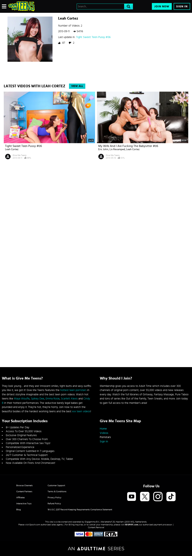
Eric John (103, 149)
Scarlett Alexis (69, 398)
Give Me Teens (19, 155)
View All (77, 86)
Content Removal (96, 527)
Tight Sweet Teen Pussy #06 (93, 37)
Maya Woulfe (22, 398)
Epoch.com (34, 524)
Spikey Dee (37, 398)
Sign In (182, 6)
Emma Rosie (53, 398)
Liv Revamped (117, 149)
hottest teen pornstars (73, 390)
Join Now (161, 6)
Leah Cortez (11, 149)
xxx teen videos (81, 411)
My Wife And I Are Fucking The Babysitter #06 (128, 146)
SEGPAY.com (131, 524)
